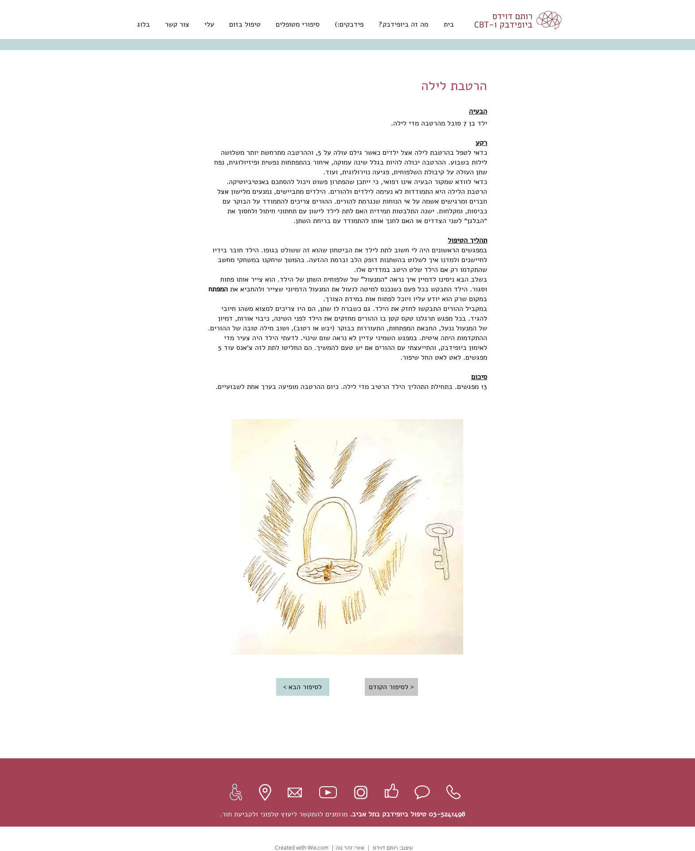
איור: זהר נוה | (347, 847)
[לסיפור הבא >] (302, 687)
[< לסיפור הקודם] (391, 687)
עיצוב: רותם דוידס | (388, 847)
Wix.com (318, 847)
